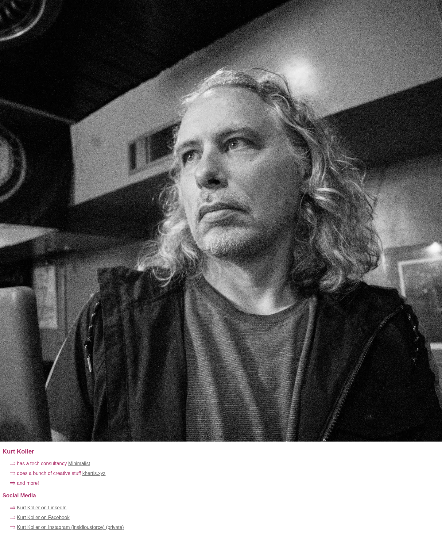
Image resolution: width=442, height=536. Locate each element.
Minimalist (79, 463)
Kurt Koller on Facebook (43, 517)
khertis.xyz (94, 473)
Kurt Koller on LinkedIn (42, 507)
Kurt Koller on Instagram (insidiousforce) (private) (70, 527)
